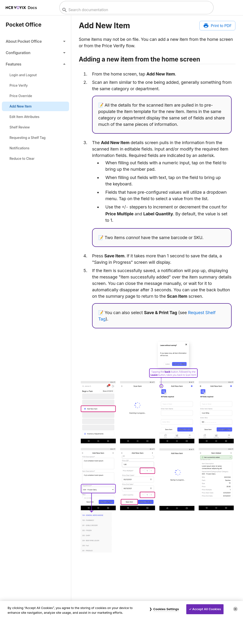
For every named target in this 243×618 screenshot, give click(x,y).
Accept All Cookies (206, 609)
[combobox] (135, 9)
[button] (35, 41)
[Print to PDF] (217, 25)
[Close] (235, 609)
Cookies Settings (166, 609)
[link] (35, 75)
